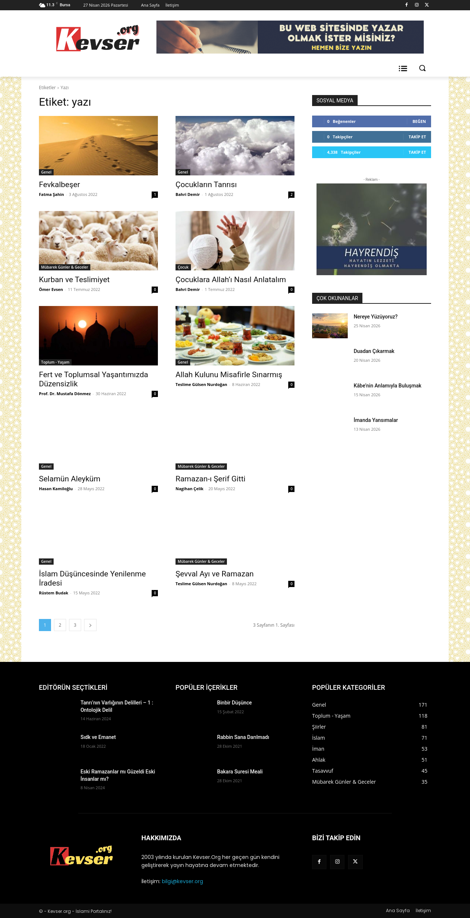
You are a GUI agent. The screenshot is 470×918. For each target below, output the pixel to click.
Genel (46, 172)
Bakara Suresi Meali (240, 772)
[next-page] (90, 625)
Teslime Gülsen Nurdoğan (201, 384)
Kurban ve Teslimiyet (74, 279)
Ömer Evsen (51, 289)
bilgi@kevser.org (182, 881)
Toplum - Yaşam (55, 362)
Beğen (419, 121)
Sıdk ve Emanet (98, 737)
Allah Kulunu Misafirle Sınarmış (229, 374)
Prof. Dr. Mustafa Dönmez (65, 393)
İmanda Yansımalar (376, 420)
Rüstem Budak (53, 592)
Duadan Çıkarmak (374, 351)
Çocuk (183, 267)
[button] (422, 68)
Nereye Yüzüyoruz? (376, 317)
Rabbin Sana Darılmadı (243, 737)
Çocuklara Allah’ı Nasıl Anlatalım (231, 279)
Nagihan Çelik (189, 488)
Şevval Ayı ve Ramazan (215, 573)
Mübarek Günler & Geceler (64, 267)
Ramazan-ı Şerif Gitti (210, 478)
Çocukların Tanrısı (206, 184)
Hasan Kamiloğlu (56, 488)
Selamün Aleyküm (69, 478)
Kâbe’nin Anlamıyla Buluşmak (387, 386)
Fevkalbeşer (59, 184)
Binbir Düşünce (234, 703)
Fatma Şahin (51, 194)
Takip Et (417, 136)
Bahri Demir (188, 194)
